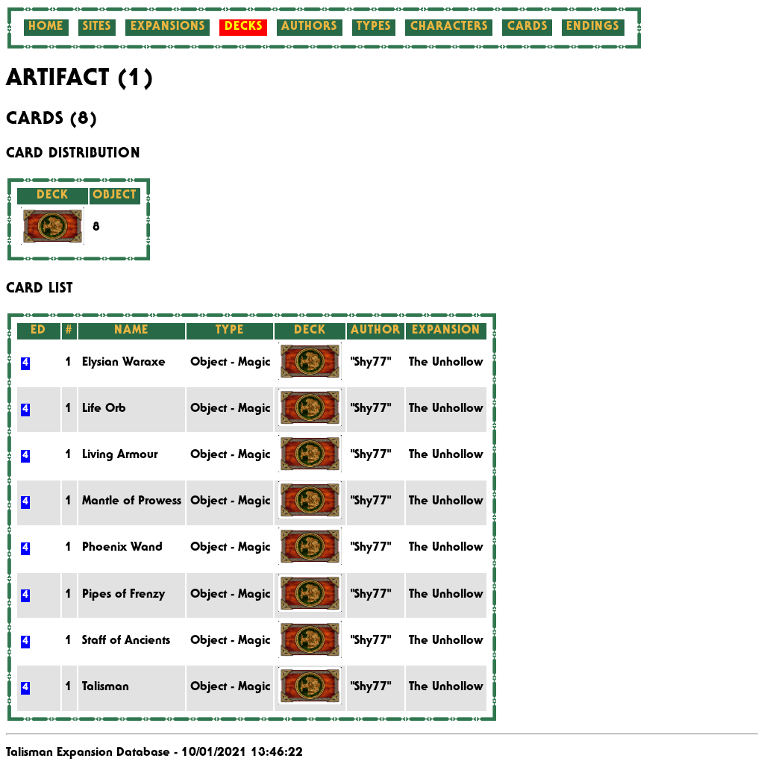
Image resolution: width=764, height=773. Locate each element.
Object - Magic (230, 363)
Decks (244, 28)
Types (374, 28)
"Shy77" (371, 363)
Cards (527, 28)
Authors (309, 28)
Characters (449, 28)
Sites (97, 28)
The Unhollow (446, 363)
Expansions (168, 28)
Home (45, 28)
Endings (592, 28)
